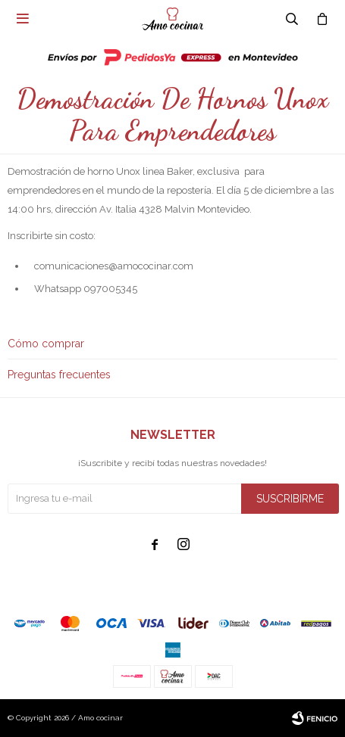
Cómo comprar (46, 343)
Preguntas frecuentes (59, 374)
